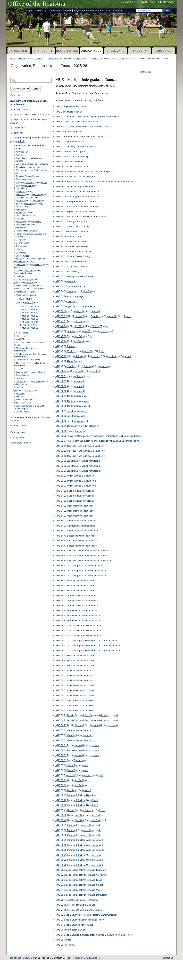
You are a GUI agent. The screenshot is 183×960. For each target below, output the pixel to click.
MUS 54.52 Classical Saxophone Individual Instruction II (82, 555)
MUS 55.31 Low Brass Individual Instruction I (77, 610)
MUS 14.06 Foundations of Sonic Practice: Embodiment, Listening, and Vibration (94, 181)
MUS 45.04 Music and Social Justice (73, 341)
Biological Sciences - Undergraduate (32, 164)
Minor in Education (24, 212)
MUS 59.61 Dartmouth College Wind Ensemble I (79, 840)
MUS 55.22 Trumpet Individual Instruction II (76, 600)
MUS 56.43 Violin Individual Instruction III (75, 680)
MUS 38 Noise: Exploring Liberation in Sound (77, 311)
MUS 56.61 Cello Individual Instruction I (74, 700)
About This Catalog (19, 109)
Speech (19, 387)
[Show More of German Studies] (14, 243)
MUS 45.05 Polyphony (66, 346)
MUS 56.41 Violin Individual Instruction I (74, 670)
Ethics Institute (19, 228)
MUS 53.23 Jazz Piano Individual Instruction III (78, 471)
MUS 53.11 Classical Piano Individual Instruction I (79, 446)
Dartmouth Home (129, 2)
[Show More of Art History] (14, 155)
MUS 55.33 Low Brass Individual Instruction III (78, 620)
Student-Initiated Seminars (25, 390)
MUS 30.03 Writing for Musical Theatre (74, 276)
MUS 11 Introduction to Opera (70, 151)
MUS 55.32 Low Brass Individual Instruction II (77, 615)
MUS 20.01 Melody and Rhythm (71, 221)
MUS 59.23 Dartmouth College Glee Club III (76, 805)
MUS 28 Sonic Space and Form (70, 261)
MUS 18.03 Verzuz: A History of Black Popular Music (81, 216)
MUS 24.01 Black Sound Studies (71, 241)
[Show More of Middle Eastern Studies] (14, 292)
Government (21, 246)
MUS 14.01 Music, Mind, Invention (72, 166)
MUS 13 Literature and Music (69, 161)
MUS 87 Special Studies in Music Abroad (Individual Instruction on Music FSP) (93, 935)
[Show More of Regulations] (11, 128)
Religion (19, 369)
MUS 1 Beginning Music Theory (70, 106)
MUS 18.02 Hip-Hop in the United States (75, 211)
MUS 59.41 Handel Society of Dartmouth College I (80, 810)
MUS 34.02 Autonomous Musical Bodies (75, 291)
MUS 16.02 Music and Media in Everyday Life (77, 191)
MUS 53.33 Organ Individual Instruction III (75, 485)
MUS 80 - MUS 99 (30, 328)
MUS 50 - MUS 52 (30, 316)
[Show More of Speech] (14, 387)
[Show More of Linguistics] (14, 276)
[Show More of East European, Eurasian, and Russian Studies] (14, 203)
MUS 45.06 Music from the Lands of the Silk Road (79, 351)
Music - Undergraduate (122, 58)
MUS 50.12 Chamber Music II (69, 386)
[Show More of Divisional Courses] (14, 191)
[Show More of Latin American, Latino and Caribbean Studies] (14, 264)
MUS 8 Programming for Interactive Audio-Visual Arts (81, 136)
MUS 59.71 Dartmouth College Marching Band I (78, 855)
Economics (21, 209)
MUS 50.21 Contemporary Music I (72, 396)
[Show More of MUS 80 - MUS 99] (21, 328)
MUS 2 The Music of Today (68, 111)
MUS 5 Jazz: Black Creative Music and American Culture (83, 126)
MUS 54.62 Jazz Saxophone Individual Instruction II (80, 570)
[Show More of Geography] (14, 240)
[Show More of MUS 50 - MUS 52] (21, 316)
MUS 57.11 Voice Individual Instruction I (74, 730)
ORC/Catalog (91, 50)
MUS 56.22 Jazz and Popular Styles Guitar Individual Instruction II (87, 645)
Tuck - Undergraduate (25, 399)
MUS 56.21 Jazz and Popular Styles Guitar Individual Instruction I (87, 640)
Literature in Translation (26, 279)
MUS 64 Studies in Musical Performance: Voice (78, 890)
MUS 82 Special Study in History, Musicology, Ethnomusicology (86, 915)
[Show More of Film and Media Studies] (14, 231)
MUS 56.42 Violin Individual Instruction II (75, 675)
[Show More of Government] (14, 246)
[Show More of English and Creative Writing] (14, 221)
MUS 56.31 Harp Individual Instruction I (74, 655)
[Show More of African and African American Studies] (14, 145)
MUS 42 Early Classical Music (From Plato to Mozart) (81, 326)
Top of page (15, 958)
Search (143, 2)
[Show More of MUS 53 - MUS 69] (21, 319)
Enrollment (19, 50)
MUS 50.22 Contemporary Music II (72, 401)
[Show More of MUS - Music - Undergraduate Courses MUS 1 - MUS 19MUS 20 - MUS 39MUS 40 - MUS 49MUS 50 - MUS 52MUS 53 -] (17, 299)
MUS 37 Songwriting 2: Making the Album (75, 306)
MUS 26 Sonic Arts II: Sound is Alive (73, 251)
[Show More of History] (14, 249)
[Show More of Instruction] (11, 133)
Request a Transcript (36, 10)
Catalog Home (17, 437)
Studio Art (20, 393)
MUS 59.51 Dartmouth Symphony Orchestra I (77, 825)
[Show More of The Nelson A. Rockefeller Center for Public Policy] (14, 363)
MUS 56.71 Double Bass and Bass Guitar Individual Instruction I (86, 715)
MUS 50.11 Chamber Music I (69, 381)
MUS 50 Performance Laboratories (72, 376)
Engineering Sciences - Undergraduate (24, 216)
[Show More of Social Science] (14, 375)
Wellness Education (22, 403)
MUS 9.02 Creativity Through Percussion (75, 146)
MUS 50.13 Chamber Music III (70, 391)
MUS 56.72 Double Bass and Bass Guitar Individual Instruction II (87, 720)
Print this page (145, 72)
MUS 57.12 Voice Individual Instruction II (75, 735)
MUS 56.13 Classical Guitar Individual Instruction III (80, 635)
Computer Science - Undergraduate (31, 182)
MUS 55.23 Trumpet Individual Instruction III (76, 605)
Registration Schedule (85, 10)
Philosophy (21, 336)
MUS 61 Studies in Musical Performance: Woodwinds (81, 875)
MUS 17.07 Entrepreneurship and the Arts (75, 201)
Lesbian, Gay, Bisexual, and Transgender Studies (26, 271)
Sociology (20, 378)
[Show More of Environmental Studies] (14, 225)
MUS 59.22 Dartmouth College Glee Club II (76, 800)
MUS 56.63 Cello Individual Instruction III (75, 710)
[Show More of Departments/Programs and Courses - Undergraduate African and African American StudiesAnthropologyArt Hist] (11, 138)
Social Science (22, 375)
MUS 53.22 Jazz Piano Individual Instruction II (77, 466)
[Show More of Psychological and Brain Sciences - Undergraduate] (14, 354)
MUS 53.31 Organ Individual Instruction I (75, 475)
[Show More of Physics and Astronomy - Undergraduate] (14, 348)
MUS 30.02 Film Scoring (67, 271)
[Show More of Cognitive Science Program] (14, 176)
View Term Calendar (61, 10)
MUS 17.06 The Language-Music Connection (77, 196)
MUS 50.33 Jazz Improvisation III (71, 421)
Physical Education (21, 339)
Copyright (27, 958)
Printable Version (18, 425)
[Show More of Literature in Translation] (14, 279)
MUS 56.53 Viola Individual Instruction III (75, 695)
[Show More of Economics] (14, 209)
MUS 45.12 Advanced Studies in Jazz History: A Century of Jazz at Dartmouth (93, 356)
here (112, 86)
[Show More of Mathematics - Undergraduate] (14, 285)
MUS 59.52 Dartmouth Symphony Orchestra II (78, 830)
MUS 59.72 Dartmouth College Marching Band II (79, 860)
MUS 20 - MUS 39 (30, 309)
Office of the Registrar (37, 3)
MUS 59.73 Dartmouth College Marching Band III (79, 865)
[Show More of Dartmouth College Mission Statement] (11, 114)
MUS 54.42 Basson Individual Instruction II (76, 540)
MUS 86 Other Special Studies (70, 929)
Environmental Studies (26, 224)
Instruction (18, 133)
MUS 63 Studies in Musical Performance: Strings (79, 885)
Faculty (139, 50)
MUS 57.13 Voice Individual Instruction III (75, 740)
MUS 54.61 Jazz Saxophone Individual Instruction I (80, 565)
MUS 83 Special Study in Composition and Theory (79, 919)
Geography (21, 240)
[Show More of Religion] (14, 369)
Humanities (21, 252)
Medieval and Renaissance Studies (28, 288)
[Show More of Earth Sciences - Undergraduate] (14, 200)
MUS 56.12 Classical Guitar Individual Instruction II (80, 630)
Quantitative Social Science (28, 360)
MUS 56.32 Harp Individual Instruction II (74, 660)
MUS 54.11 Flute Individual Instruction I (74, 491)
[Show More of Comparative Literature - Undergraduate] (14, 185)
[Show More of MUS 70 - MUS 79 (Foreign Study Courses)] (21, 322)
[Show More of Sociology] (14, 378)
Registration (67, 50)
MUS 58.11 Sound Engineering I (71, 760)
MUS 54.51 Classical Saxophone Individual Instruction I (82, 550)
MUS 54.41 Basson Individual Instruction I (75, 535)
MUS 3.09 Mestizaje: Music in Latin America (76, 121)
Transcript (43, 50)
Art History (20, 155)
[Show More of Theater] (14, 396)
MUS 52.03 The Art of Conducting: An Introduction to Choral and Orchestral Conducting (98, 436)
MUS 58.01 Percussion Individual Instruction (77, 745)
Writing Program (23, 412)
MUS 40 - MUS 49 (30, 312)
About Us (163, 50)
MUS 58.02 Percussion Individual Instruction (77, 750)
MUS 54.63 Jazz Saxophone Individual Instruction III (80, 575)
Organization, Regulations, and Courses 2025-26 (39, 58)
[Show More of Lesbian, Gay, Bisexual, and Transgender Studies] (14, 270)
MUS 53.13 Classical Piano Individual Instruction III (80, 456)
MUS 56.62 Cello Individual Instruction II (75, 705)
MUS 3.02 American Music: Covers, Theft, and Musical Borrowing (87, 116)
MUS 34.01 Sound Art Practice (70, 286)
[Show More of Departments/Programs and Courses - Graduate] (11, 417)
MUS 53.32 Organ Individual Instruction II (75, 481)
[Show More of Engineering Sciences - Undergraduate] (14, 215)
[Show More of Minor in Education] (14, 212)
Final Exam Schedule (111, 10)
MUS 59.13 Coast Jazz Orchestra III (73, 790)
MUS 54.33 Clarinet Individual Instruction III (76, 530)
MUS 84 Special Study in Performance (74, 925)
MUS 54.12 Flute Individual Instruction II (75, 495)
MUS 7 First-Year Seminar (68, 131)
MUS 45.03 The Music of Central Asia (73, 336)
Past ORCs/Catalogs (20, 442)
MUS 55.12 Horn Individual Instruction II (74, 585)
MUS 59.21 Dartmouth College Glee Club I (76, 795)
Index (153, 2)
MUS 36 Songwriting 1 (66, 301)
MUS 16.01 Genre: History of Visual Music (76, 186)
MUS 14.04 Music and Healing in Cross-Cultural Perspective (84, 171)
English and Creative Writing (28, 221)
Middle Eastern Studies (26, 292)
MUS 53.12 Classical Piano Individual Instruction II (80, 451)
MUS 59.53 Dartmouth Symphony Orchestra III (78, 835)
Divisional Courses (24, 191)
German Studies (23, 243)
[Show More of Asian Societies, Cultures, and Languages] (14, 158)
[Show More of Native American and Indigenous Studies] (14, 342)
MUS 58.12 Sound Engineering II (71, 765)
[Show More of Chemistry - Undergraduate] (14, 167)
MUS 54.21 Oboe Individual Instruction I (74, 505)
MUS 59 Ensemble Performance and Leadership (79, 775)
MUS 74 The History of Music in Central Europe (78, 910)
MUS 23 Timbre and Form (68, 236)
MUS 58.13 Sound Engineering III (71, 770)
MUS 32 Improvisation (66, 281)
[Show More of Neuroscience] (14, 333)
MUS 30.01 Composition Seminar (71, 266)
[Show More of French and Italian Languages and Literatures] (14, 234)
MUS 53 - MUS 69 (30, 319)
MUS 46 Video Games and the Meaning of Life (78, 371)
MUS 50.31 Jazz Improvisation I (71, 411)
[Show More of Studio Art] (14, 393)
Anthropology (22, 152)
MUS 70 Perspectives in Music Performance (76, 900)
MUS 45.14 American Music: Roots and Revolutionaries (82, 366)
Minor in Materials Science (25, 282)
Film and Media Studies (26, 231)
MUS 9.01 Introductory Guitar (69, 141)
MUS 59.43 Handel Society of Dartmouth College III (80, 820)
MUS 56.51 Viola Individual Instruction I (74, 685)
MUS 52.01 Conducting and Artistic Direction (77, 426)
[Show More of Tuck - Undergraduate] (14, 400)
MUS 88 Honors (63, 939)
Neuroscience (22, 333)
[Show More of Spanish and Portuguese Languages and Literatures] (14, 381)
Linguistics (20, 276)
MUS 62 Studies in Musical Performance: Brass (78, 880)
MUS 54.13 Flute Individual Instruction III (75, 501)
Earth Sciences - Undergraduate (30, 200)
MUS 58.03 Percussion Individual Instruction (77, 755)
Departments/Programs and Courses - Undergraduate (86, 58)
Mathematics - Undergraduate (29, 285)
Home (13, 58)
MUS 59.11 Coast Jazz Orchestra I (72, 780)
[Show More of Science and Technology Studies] (14, 372)
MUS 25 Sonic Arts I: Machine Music (73, 246)
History (19, 249)
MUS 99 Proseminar (65, 945)
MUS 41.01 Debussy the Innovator (72, 321)
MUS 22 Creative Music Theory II (71, 231)
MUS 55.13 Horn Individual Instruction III (75, 590)
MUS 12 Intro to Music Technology (72, 156)
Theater (19, 396)
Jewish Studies (22, 255)
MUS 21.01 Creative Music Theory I (72, 226)
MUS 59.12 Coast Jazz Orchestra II (72, 785)
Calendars (115, 50)
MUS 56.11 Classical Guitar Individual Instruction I (79, 625)
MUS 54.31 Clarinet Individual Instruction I (76, 520)
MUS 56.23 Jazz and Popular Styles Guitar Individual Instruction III (87, 650)
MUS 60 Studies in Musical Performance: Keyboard (80, 870)
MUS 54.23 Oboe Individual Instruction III (75, 515)
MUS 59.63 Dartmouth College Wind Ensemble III (79, 850)
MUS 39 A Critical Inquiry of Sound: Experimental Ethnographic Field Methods (93, 316)
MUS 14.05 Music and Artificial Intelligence (76, 176)
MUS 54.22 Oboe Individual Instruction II (75, 511)
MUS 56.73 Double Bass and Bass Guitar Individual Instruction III (87, 725)
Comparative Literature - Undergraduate (25, 186)
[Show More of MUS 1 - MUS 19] (21, 306)
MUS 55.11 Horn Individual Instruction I (74, 580)
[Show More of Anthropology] (14, 152)
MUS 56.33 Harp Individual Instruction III (75, 665)
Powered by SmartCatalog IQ (86, 958)
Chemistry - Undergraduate (28, 167)
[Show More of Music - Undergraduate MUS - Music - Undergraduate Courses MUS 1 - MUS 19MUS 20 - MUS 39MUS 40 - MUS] (14, 295)
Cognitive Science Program (28, 176)
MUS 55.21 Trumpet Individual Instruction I (76, 595)
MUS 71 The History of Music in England (75, 905)
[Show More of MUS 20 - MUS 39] (21, 309)
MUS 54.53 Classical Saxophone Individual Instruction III (83, 560)
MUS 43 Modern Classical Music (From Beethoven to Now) (84, 331)
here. (106, 93)
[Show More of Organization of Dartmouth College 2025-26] (11, 119)
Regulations (18, 127)
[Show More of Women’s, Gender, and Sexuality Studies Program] (14, 406)
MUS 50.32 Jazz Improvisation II (71, 416)
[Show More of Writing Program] (14, 412)
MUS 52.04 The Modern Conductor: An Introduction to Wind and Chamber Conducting (97, 441)
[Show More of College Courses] (14, 179)
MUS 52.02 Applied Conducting (70, 431)
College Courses (23, 179)
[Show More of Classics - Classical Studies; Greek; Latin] (14, 170)
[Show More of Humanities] (14, 252)
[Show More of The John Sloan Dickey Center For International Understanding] (14, 194)
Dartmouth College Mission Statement (31, 114)
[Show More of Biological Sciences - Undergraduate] (14, 164)
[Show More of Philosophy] (14, 336)
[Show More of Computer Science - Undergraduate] (14, 182)
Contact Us (167, 958)
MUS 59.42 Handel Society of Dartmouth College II (80, 815)
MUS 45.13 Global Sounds (68, 361)
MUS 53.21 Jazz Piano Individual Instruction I (77, 461)
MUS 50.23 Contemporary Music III (72, 406)
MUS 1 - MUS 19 (30, 306)
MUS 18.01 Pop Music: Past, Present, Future (77, 206)
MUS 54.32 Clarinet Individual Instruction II (76, 525)
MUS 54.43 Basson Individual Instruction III (76, 545)
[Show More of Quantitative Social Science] (14, 360)
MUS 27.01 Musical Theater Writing (72, 256)
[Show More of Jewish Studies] (14, 255)
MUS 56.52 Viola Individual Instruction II (74, 690)
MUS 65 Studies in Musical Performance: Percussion (81, 895)
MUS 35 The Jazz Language (69, 296)
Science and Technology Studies (30, 372)
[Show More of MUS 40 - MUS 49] (21, 313)
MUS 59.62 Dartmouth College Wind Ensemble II (79, 845)
